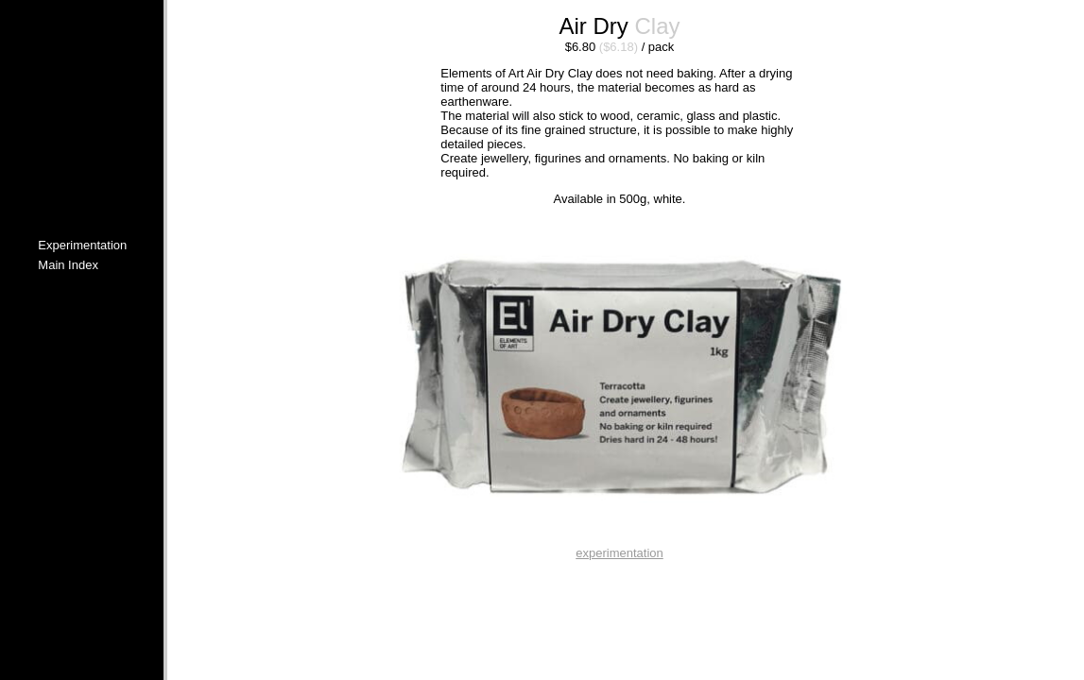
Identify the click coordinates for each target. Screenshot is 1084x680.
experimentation (619, 553)
